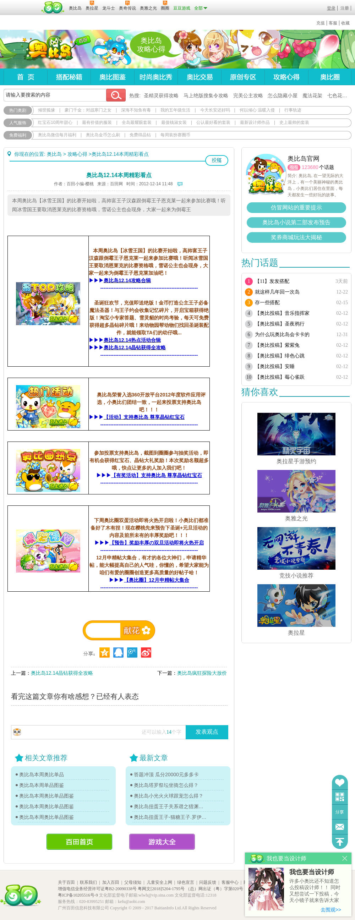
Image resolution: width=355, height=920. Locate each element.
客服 (333, 23)
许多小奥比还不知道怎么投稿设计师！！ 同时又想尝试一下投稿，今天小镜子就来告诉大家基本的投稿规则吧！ (314, 891)
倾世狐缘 (46, 110)
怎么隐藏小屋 (282, 95)
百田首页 (79, 842)
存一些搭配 (267, 302)
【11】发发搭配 (272, 281)
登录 (331, 8)
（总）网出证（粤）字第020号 (214, 888)
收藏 (345, 23)
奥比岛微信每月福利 (57, 134)
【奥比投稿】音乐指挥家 (282, 313)
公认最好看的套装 (213, 122)
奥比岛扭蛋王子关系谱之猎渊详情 (170, 806)
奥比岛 (47, 49)
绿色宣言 (185, 882)
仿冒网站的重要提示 (296, 207)
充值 (320, 23)
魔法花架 (312, 95)
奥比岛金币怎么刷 (103, 134)
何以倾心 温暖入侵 (257, 110)
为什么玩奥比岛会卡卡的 (282, 334)
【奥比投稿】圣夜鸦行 (280, 324)
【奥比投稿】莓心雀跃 (280, 377)
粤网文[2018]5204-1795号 (161, 888)
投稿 (216, 160)
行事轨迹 (292, 110)
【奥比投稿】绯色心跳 (280, 355)
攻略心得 (286, 77)
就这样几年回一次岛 (277, 292)
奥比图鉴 (112, 77)
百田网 (53, 7)
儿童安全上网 (159, 882)
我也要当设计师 (311, 872)
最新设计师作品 (255, 122)
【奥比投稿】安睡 (275, 366)
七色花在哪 (339, 95)
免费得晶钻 (140, 134)
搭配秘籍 (69, 77)
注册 (344, 8)
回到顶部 (340, 841)
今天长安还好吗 (215, 110)
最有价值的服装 (97, 122)
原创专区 (242, 77)
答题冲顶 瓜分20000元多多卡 (166, 774)
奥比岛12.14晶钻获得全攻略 (62, 673)
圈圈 (294, 167)
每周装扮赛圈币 (175, 134)
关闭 (345, 858)
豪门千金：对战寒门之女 (88, 110)
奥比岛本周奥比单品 (41, 774)
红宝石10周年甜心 (55, 122)
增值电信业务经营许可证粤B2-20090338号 (97, 888)
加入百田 (110, 882)
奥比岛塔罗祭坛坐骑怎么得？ (166, 785)
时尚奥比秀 (156, 77)
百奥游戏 (21, 3)
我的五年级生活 (175, 110)
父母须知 (132, 882)
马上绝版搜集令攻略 (206, 95)
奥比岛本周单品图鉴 (41, 785)
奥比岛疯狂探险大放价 (202, 673)
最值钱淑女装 (174, 122)
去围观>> (331, 910)
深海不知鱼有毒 (136, 110)
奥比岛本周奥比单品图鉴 (46, 796)
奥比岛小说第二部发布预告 (296, 222)
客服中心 (230, 882)
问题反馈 (340, 827)
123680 (310, 167)
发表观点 (207, 732)
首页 (25, 77)
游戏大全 (162, 842)
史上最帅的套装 (294, 122)
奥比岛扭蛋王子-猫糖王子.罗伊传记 (170, 817)
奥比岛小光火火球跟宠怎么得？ (168, 796)
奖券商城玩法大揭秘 (296, 237)
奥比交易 (199, 77)
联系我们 (88, 882)
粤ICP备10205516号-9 (78, 895)
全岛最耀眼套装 (137, 122)
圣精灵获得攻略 (161, 95)
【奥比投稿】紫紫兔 (277, 345)
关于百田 (66, 882)
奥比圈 (329, 77)
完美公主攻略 (248, 95)
